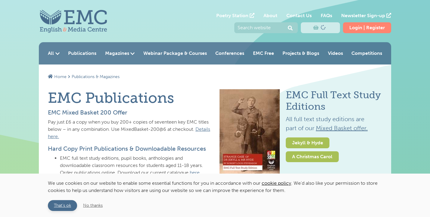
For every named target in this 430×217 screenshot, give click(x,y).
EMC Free (263, 53)
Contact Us (299, 15)
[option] (301, 151)
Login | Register (367, 27)
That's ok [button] (62, 205)
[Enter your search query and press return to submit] (266, 27)
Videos (335, 53)
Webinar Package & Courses (175, 53)
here (195, 172)
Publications (82, 53)
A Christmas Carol (312, 156)
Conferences (229, 53)
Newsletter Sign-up (366, 15)
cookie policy (276, 183)
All (54, 53)
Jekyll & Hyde (307, 143)
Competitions (366, 53)
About (270, 15)
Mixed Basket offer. (342, 128)
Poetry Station (235, 15)
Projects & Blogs (300, 53)
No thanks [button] (93, 205)
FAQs (326, 15)
